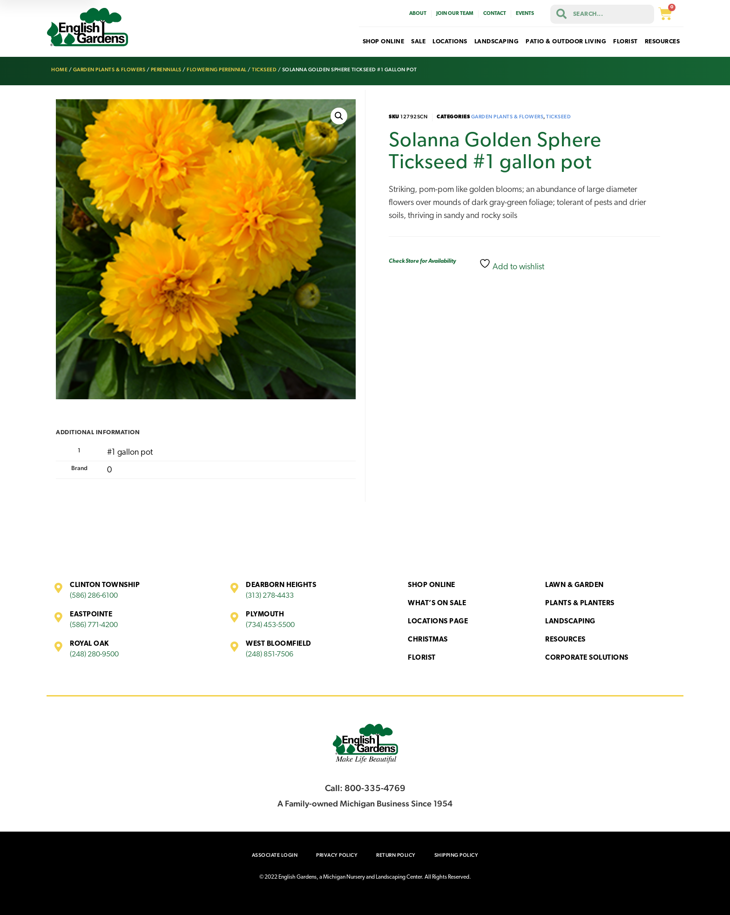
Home (59, 70)
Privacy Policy (337, 855)
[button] (339, 116)
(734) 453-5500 (270, 625)
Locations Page (438, 621)
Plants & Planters (580, 603)
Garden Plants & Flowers (109, 70)
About (417, 13)
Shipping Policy (456, 855)
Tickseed (264, 70)
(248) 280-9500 (94, 654)
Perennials (166, 70)
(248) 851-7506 (269, 654)
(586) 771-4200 (94, 625)
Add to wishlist (511, 265)
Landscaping (570, 621)
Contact (494, 13)
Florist (422, 658)
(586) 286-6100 (94, 596)
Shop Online (431, 585)
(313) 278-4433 (270, 596)
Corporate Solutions (587, 658)
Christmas (428, 639)
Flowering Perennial (217, 70)
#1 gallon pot (130, 452)
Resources (565, 639)
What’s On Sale (437, 603)
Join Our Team (454, 13)
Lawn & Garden (574, 585)
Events (525, 13)
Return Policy (396, 855)
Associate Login (275, 855)
